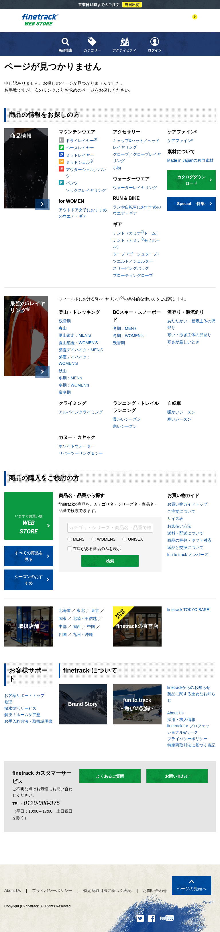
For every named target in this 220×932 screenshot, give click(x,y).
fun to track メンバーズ (187, 554)
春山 (63, 328)
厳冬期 (65, 392)
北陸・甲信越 (85, 618)
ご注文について (181, 511)
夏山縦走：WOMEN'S (78, 342)
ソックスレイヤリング (86, 190)
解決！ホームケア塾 (22, 714)
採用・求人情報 (181, 719)
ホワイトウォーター (77, 446)
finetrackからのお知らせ (189, 687)
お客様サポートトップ (24, 695)
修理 (8, 702)
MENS (76, 539)
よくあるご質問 (110, 776)
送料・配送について (185, 533)
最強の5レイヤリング (28, 307)
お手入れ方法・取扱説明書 (28, 721)
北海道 (65, 610)
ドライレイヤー (81, 140)
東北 (81, 610)
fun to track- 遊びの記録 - (137, 704)
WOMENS (103, 539)
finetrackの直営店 (137, 626)
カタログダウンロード (194, 180)
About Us (175, 713)
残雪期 (65, 321)
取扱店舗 (28, 626)
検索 (110, 561)
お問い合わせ (177, 776)
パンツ (72, 183)
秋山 (63, 371)
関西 (77, 626)
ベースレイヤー (80, 147)
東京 (95, 610)
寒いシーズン (125, 426)
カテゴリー (92, 44)
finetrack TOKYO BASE (188, 609)
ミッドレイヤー (80, 155)
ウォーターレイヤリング (135, 187)
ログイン (154, 44)
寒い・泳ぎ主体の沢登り (189, 334)
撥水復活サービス (20, 708)
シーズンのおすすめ (32, 579)
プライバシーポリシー (187, 738)
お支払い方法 (179, 526)
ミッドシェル (79, 162)
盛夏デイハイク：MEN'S (81, 350)
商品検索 (65, 44)
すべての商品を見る (32, 556)
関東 (63, 618)
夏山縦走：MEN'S (75, 335)
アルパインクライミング (81, 412)
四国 (63, 634)
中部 (63, 626)
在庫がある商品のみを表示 (94, 548)
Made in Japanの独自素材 (190, 160)
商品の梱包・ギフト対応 (189, 540)
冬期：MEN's (70, 378)
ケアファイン (180, 140)
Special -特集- (194, 203)
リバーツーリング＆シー (81, 453)
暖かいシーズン (127, 419)
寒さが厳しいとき (183, 342)
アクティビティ (124, 44)
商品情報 (21, 136)
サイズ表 (175, 518)
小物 (117, 167)
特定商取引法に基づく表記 (191, 745)
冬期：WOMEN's (74, 385)
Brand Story (83, 704)
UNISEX (132, 539)
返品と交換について (185, 547)
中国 (91, 626)
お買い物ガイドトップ (187, 504)
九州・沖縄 (83, 634)
